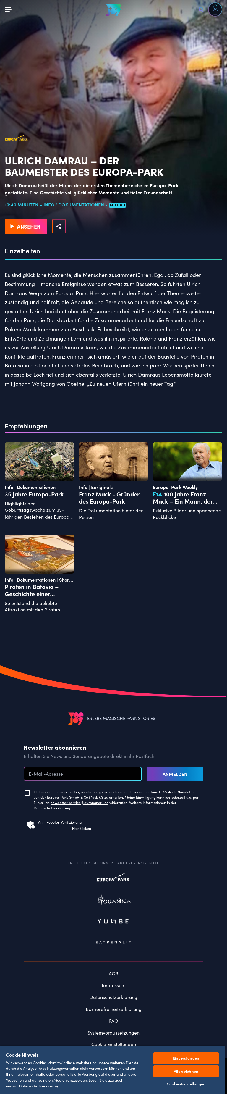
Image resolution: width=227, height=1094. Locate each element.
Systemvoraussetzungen (113, 1033)
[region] (112, 1070)
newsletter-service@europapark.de (79, 802)
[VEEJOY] (113, 10)
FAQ (113, 1021)
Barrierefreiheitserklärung (114, 1009)
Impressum (114, 985)
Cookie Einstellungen (113, 1044)
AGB (113, 973)
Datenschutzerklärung (52, 808)
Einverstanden (186, 1058)
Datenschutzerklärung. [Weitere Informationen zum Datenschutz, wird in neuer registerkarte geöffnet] (39, 1085)
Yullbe (113, 921)
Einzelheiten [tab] (22, 251)
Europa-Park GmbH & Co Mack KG (75, 797)
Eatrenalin (113, 942)
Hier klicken (81, 828)
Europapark (113, 880)
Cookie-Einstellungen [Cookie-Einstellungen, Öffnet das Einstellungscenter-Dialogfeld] (186, 1084)
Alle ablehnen (186, 1071)
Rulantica (113, 901)
